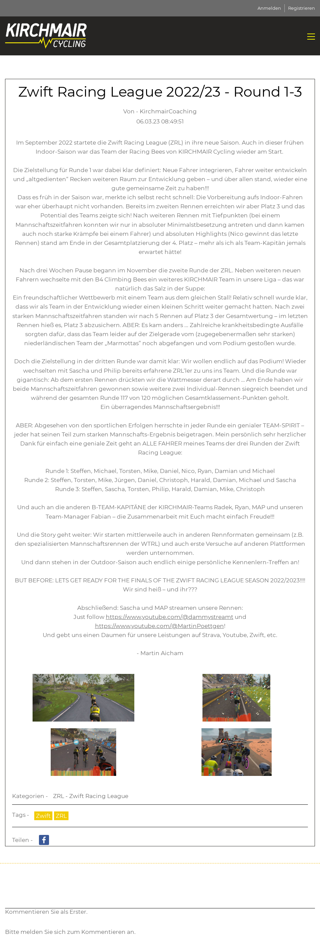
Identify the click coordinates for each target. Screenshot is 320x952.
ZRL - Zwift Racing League (90, 796)
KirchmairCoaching (168, 111)
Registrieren (301, 8)
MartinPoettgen (201, 626)
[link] (83, 678)
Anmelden (269, 8)
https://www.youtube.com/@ (136, 626)
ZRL (61, 815)
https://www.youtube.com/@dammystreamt (169, 617)
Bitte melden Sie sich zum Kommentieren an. (70, 932)
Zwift (43, 815)
